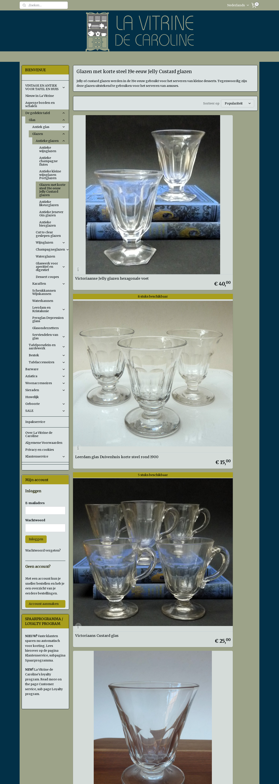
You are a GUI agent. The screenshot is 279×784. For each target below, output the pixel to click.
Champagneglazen (52, 249)
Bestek (47, 355)
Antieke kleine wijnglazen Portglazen (50, 174)
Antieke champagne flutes (48, 161)
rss (169, 775)
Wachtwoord (35, 520)
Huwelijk (32, 397)
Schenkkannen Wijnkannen (44, 292)
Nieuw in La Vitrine (39, 96)
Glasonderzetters (45, 328)
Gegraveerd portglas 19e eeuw (164, 255)
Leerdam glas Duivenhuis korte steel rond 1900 (160, 176)
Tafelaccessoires (47, 362)
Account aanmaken (44, 604)
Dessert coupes (47, 277)
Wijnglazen (50, 242)
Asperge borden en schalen (40, 104)
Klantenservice (45, 456)
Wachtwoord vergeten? (43, 550)
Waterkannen (42, 301)
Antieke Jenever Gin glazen (51, 213)
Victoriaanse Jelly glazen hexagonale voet (97, 176)
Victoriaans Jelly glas (93, 255)
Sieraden (45, 390)
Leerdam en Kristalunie (48, 309)
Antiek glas (48, 127)
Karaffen (48, 284)
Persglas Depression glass (48, 319)
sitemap (160, 775)
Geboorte (45, 404)
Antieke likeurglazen (49, 203)
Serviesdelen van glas (48, 336)
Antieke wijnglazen (47, 149)
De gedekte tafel (45, 113)
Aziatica (45, 376)
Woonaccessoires (45, 383)
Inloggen (36, 539)
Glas (47, 120)
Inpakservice (35, 422)
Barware (45, 369)
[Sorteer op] (237, 103)
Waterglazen (45, 256)
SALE (45, 411)
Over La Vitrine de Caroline (38, 434)
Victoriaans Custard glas (222, 178)
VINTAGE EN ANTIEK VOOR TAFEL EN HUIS (45, 87)
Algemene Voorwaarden (43, 443)
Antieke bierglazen (47, 223)
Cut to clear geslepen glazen (48, 233)
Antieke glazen (50, 141)
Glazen (48, 134)
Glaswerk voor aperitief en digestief (50, 266)
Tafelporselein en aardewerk (47, 346)
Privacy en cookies (39, 450)
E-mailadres (35, 503)
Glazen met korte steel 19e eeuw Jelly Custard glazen (52, 190)
